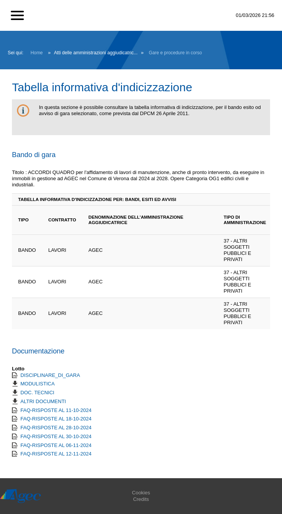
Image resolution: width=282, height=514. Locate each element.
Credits (141, 499)
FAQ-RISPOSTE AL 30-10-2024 (56, 436)
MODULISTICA (37, 384)
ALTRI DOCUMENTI (43, 401)
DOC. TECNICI (37, 392)
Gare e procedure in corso (175, 52)
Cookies (141, 493)
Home (36, 52)
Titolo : (19, 172)
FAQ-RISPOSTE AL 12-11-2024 (56, 454)
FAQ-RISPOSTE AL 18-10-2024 (56, 419)
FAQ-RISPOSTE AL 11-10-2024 (56, 410)
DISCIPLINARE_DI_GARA (50, 375)
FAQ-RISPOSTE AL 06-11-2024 (56, 445)
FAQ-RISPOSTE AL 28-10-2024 (56, 427)
